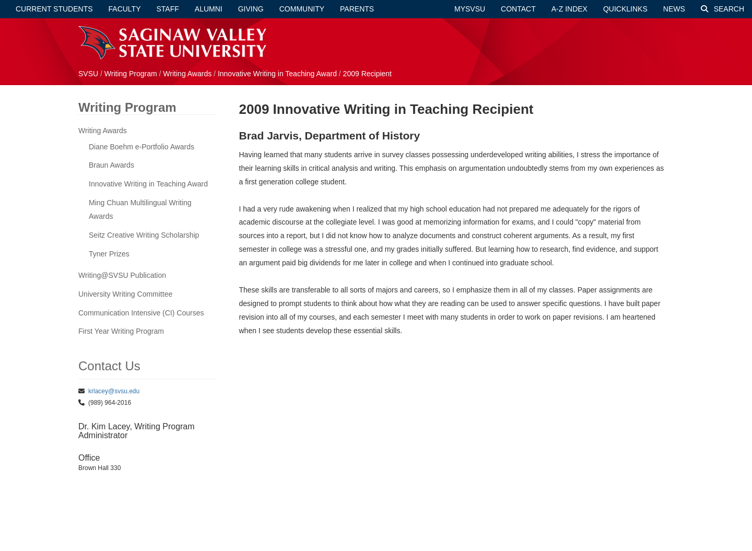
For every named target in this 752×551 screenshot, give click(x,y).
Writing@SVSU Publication (122, 275)
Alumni (208, 9)
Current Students (54, 9)
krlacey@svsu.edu (113, 391)
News (674, 9)
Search (722, 9)
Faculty (125, 9)
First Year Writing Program (121, 331)
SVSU (88, 73)
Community (301, 9)
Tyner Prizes (109, 254)
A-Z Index (569, 9)
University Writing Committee (125, 294)
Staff (168, 9)
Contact (518, 9)
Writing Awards (187, 73)
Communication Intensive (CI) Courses (141, 313)
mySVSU (469, 9)
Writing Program (131, 73)
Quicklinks (625, 9)
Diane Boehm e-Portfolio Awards (141, 147)
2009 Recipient (367, 73)
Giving (251, 9)
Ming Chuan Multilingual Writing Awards (140, 209)
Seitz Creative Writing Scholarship (144, 235)
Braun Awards (111, 165)
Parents (357, 9)
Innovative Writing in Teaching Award (278, 73)
